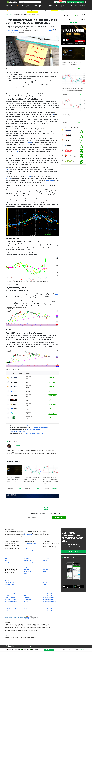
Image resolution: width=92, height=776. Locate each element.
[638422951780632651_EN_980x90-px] (32, 496)
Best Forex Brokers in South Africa (49, 591)
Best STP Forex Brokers (9, 606)
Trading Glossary (27, 565)
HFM (37, 433)
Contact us (45, 580)
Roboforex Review (27, 605)
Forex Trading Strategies (33, 429)
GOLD (78, 18)
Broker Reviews (63, 6)
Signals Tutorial (27, 578)
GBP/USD (79, 12)
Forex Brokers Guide (9, 578)
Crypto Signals (45, 569)
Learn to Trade (41, 6)
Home (6, 558)
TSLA (17, 151)
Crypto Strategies (27, 571)
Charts (44, 564)
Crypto (35, 5)
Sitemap (44, 584)
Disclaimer (52, 646)
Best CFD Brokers (8, 595)
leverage (29, 142)
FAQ (24, 564)
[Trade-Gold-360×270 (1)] (73, 35)
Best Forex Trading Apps (10, 591)
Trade (71, 5)
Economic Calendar (46, 558)
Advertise (45, 576)
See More (55, 441)
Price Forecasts (46, 565)
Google (8, 169)
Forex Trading (28, 6)
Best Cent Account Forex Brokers (11, 608)
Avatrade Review (27, 590)
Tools (76, 5)
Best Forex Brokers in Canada (48, 605)
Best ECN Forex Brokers (10, 605)
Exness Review (27, 593)
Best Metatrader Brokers (10, 610)
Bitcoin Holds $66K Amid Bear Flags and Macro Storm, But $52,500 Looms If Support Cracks (32, 479)
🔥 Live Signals (20, 5)
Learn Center (26, 558)
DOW (65, 18)
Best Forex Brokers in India (48, 599)
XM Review (26, 601)
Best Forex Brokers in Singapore (49, 595)
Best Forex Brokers (9, 590)
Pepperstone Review (28, 606)
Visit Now (53, 377)
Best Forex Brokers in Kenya (48, 608)
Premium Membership (9, 565)
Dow (52, 114)
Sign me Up (59, 517)
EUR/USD (8, 178)
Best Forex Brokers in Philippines (49, 601)
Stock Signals (45, 571)
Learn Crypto (26, 567)
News (7, 5)
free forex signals (23, 426)
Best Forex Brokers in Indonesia (49, 597)
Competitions (82, 5)
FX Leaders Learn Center (31, 543)
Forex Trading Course (28, 560)
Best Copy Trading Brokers (10, 599)
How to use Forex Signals (10, 564)
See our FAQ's (8, 552)
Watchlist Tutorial (27, 576)
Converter (45, 562)
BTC (56, 295)
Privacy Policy (46, 646)
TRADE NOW (49, 649)
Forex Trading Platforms (10, 582)
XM (42, 433)
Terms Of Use (40, 646)
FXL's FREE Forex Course (31, 545)
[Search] (30, 2)
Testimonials (26, 580)
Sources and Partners (9, 584)
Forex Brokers (56, 6)
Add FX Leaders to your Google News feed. (22, 617)
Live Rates (12, 6)
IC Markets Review (27, 599)
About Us (44, 578)
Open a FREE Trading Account (75, 2)
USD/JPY (66, 15)
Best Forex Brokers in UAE (48, 610)
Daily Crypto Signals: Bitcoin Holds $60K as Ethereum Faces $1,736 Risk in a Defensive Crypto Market (73, 116)
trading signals (49, 180)
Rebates (25, 573)
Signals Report (46, 567)
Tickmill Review (27, 597)
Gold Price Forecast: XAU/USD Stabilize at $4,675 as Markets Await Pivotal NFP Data (13, 479)
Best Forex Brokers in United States (50, 603)
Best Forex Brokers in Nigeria (48, 606)
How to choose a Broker (10, 580)
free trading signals (27, 534)
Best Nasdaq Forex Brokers (10, 597)
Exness (34, 433)
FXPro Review (26, 608)
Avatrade (28, 433)
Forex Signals (7, 562)
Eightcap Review (27, 610)
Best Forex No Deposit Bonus (11, 593)
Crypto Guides (27, 569)
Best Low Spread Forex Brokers (11, 601)
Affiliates (7, 567)
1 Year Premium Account (60, 2)
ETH (16, 649)
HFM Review (26, 595)
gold (29, 176)
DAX (78, 15)
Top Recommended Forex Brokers (33, 548)
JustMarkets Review (28, 603)
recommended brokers (49, 544)
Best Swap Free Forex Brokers (11, 603)
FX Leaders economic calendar (39, 427)
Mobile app (45, 582)
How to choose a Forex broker (32, 546)
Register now (73, 551)
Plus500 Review (27, 591)
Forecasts (49, 5)
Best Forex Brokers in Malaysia (49, 593)
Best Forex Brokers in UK (48, 590)
